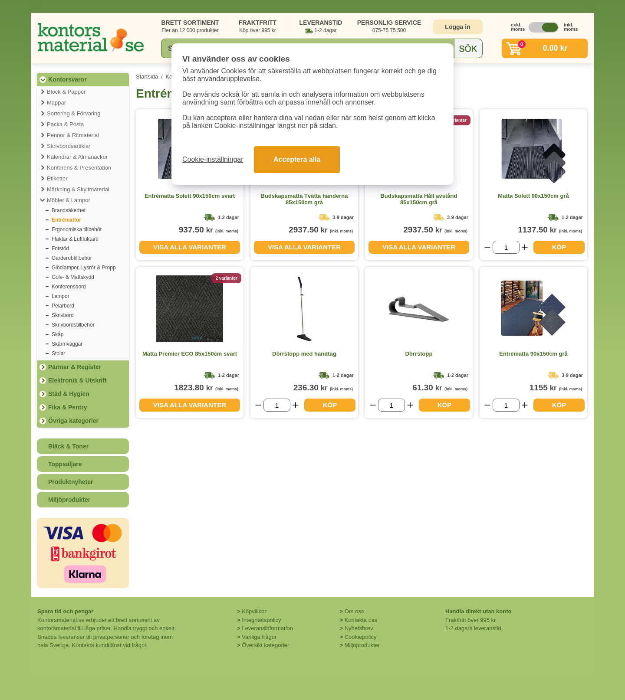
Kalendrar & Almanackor (77, 157)
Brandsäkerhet (69, 210)
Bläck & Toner (68, 446)
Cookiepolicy (361, 637)
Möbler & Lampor (68, 200)
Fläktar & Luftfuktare (75, 239)
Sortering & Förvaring (74, 113)
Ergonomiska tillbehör (77, 229)
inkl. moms (568, 27)
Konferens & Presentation (79, 167)
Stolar (58, 353)
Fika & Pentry (67, 407)
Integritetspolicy (261, 620)
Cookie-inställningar (212, 159)
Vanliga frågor (259, 637)
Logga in (457, 26)
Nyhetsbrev (359, 628)
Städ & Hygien (68, 393)
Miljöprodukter (69, 499)
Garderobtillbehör (72, 258)
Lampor (60, 296)
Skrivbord (63, 315)
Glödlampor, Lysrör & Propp (84, 268)
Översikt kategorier (265, 645)
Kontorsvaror (67, 79)
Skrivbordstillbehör (73, 325)
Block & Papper (66, 91)
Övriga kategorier (73, 420)
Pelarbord (63, 306)
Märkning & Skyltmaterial (78, 189)
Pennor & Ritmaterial (73, 135)
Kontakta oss (361, 620)
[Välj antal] (506, 247)
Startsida (147, 76)
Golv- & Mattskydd (73, 277)
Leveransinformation (267, 628)
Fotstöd (60, 248)
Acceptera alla (297, 159)
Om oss (354, 611)
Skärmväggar (67, 344)
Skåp (57, 334)
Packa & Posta (65, 124)
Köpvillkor (254, 611)
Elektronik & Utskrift (77, 380)
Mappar (56, 102)
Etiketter (57, 178)
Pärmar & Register (74, 366)
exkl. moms (515, 27)
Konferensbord (69, 287)
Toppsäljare (65, 464)
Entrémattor (66, 220)
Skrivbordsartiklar (68, 146)
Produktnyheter (70, 481)
